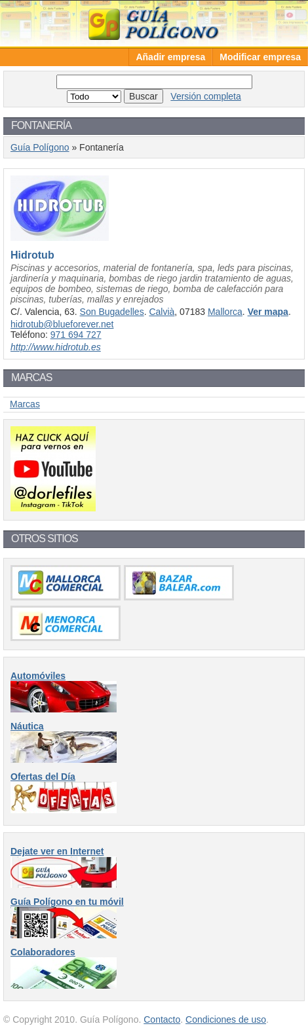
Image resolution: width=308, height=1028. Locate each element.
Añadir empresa (170, 57)
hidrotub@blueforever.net (61, 324)
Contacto (162, 1019)
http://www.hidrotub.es (55, 347)
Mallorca (225, 311)
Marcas (25, 404)
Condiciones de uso (225, 1019)
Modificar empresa (260, 57)
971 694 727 (76, 334)
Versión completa (205, 96)
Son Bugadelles (112, 311)
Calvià (161, 311)
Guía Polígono (154, 23)
